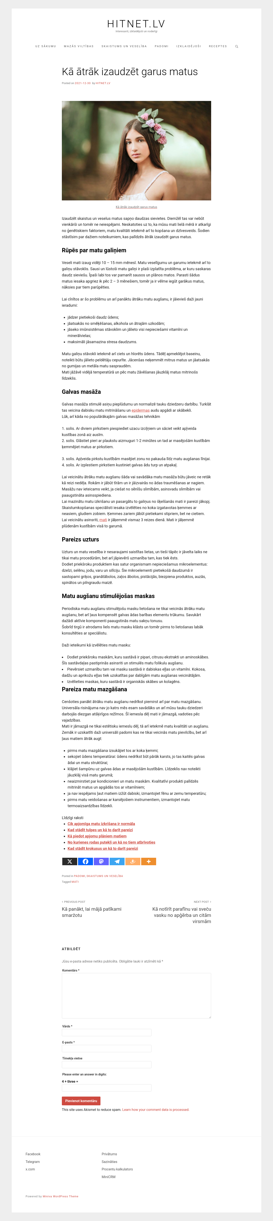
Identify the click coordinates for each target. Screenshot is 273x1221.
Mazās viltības (79, 46)
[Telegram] (117, 861)
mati (103, 520)
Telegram (33, 1162)
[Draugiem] (132, 861)
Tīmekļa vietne (72, 1058)
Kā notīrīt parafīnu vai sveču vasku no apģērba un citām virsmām (176, 911)
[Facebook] (85, 861)
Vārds (67, 1026)
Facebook (33, 1154)
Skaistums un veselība (124, 46)
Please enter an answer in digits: (84, 1074)
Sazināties (109, 1162)
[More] (148, 861)
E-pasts (68, 1042)
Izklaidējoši (188, 46)
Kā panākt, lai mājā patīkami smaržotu (97, 908)
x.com (30, 1169)
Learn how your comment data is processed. (155, 1110)
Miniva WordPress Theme (60, 1196)
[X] (69, 861)
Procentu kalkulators (117, 1169)
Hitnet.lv (136, 24)
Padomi (162, 46)
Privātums (109, 1154)
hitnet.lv (103, 83)
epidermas (141, 410)
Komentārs (70, 970)
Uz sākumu (45, 46)
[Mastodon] (101, 861)
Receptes (218, 46)
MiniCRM (109, 1177)
